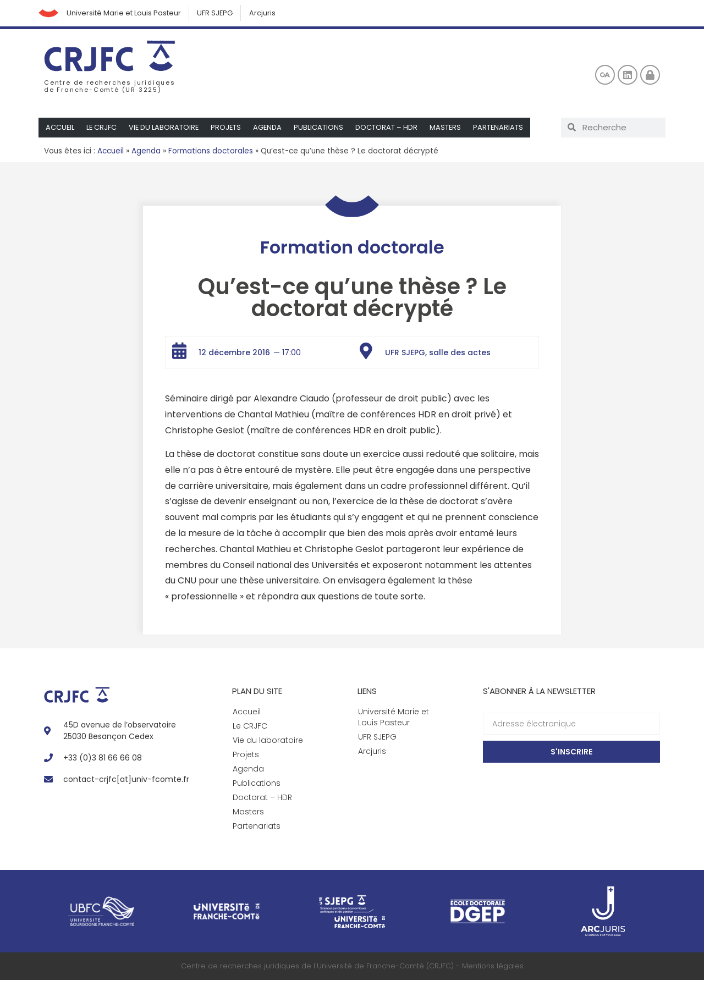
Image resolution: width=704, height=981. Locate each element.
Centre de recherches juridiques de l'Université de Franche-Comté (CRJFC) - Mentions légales (352, 967)
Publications (321, 128)
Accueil (60, 128)
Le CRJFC (102, 128)
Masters (449, 128)
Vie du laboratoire (165, 128)
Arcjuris (267, 13)
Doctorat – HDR (390, 128)
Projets (228, 128)
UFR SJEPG (218, 13)
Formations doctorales (210, 152)
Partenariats (502, 128)
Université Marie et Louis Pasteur (126, 13)
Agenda (270, 128)
